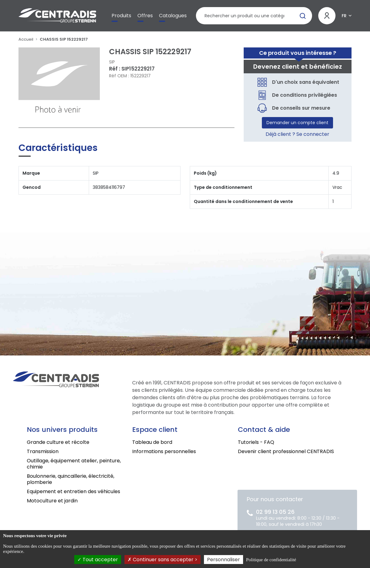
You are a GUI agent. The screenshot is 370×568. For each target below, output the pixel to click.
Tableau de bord (152, 442)
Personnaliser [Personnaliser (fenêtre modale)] (223, 559)
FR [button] (344, 16)
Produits (121, 15)
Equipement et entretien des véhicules (73, 491)
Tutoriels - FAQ (256, 442)
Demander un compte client (297, 123)
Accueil (25, 39)
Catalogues (173, 15)
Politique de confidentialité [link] (271, 559)
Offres (145, 15)
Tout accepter (97, 559)
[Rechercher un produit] (254, 15)
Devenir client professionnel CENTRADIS (286, 451)
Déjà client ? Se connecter (297, 134)
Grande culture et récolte (58, 442)
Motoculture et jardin (52, 500)
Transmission (43, 451)
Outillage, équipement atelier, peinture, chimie (74, 463)
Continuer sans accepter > (162, 559)
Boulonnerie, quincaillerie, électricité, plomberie (70, 479)
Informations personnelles (164, 451)
